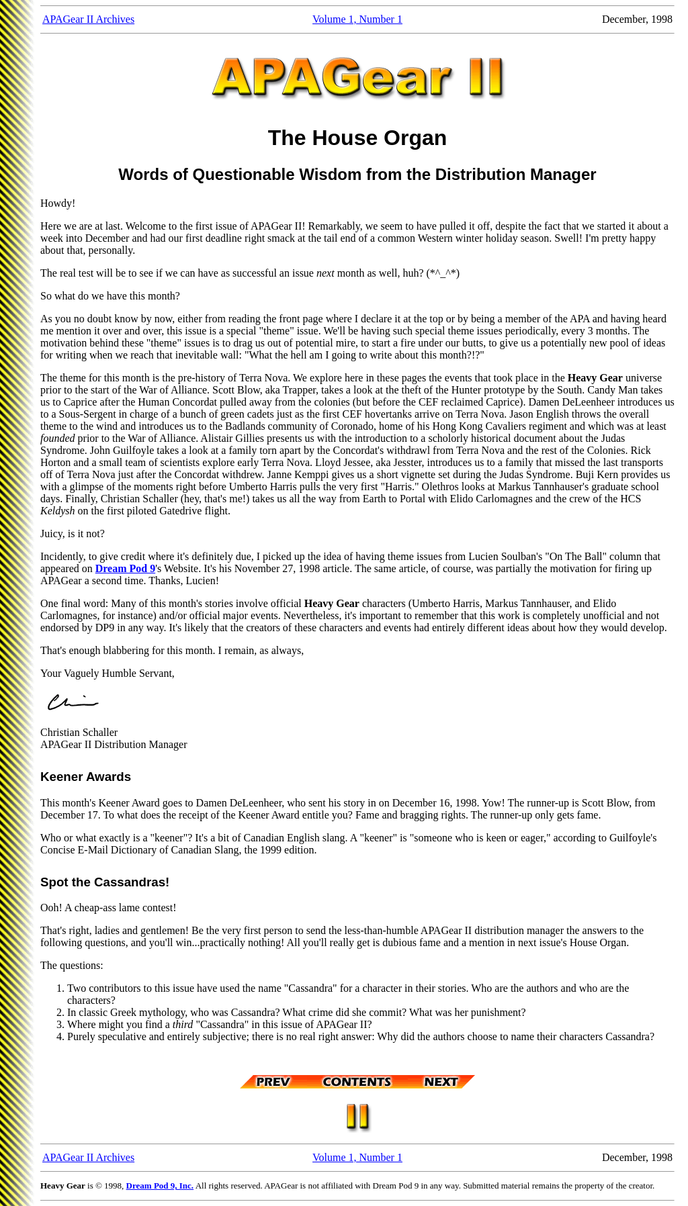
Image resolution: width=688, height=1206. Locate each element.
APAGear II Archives (88, 19)
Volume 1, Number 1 (357, 19)
